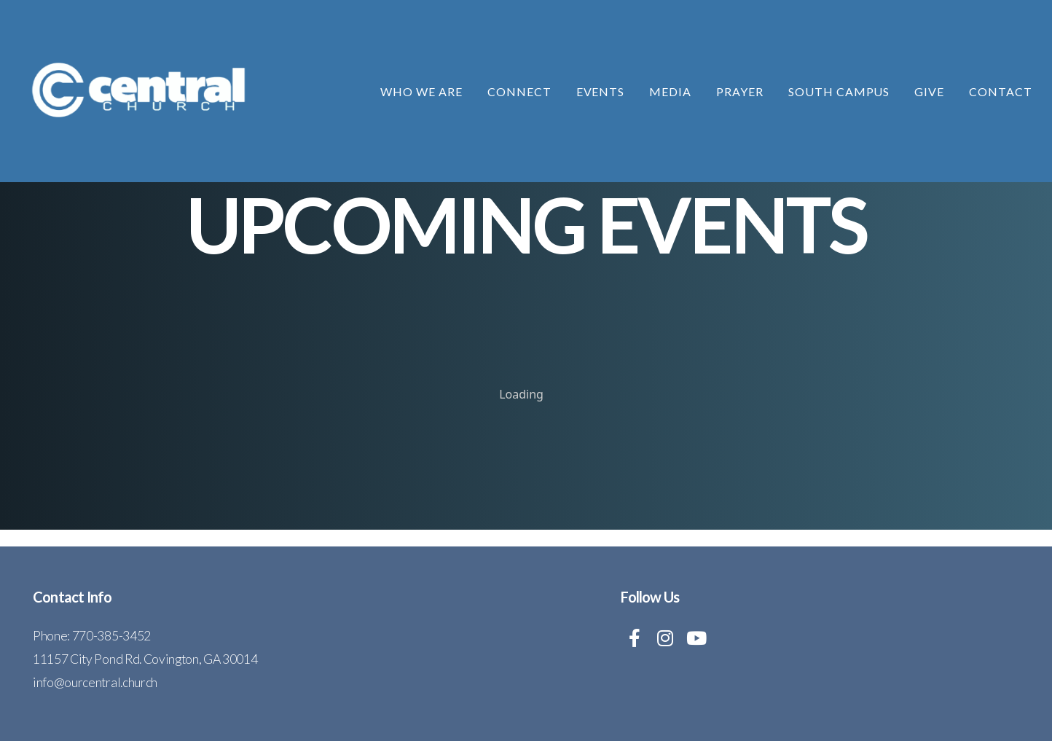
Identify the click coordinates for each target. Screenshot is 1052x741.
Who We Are (421, 91)
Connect (519, 91)
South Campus (839, 91)
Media (670, 91)
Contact (1000, 91)
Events (600, 91)
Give (929, 91)
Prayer (740, 91)
